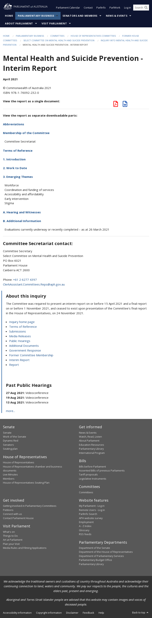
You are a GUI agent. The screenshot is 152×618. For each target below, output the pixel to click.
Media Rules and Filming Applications (25, 548)
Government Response (25, 350)
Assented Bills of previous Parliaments (102, 470)
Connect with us (12, 514)
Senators (8, 444)
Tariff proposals (88, 474)
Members (8, 478)
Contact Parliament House (18, 518)
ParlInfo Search (88, 514)
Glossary (84, 530)
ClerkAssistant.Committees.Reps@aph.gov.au (34, 284)
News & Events (116, 15)
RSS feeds (85, 534)
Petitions (8, 510)
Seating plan (10, 448)
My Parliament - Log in (91, 506)
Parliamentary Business (36, 15)
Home (9, 15)
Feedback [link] (88, 612)
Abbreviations (13, 124)
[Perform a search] (146, 8)
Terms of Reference (17, 150)
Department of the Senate (94, 548)
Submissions (17, 331)
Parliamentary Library (91, 448)
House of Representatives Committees (93, 35)
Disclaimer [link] (72, 612)
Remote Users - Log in (92, 510)
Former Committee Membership (31, 355)
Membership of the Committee (26, 133)
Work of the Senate (14, 436)
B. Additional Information (22, 221)
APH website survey (91, 518)
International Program (92, 453)
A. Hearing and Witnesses (22, 212)
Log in (127, 7)
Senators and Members (80, 15)
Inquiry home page (22, 322)
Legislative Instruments (92, 478)
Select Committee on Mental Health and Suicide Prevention (58, 40)
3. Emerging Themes (18, 177)
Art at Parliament (12, 539)
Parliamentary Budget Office (95, 560)
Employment (86, 522)
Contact (88, 7)
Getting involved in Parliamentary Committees (29, 506)
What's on (9, 532)
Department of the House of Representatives (106, 552)
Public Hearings (19, 341)
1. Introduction (14, 159)
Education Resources (91, 444)
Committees (57, 35)
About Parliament (19, 23)
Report (14, 365)
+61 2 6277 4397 (25, 280)
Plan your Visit (11, 544)
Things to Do (10, 536)
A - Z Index (85, 526)
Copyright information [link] (49, 612)
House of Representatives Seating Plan (26, 482)
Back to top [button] (140, 612)
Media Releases (20, 336)
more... (10, 411)
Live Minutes (10, 474)
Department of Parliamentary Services (101, 556)
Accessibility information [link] (17, 612)
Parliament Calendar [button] (68, 7)
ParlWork (114, 7)
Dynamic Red (10, 440)
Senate (7, 432)
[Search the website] (141, 8)
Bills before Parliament (92, 466)
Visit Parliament (54, 23)
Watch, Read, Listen (90, 436)
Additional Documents (24, 346)
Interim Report (19, 360)
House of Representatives (18, 462)
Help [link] (101, 612)
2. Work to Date (15, 168)
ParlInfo (101, 7)
